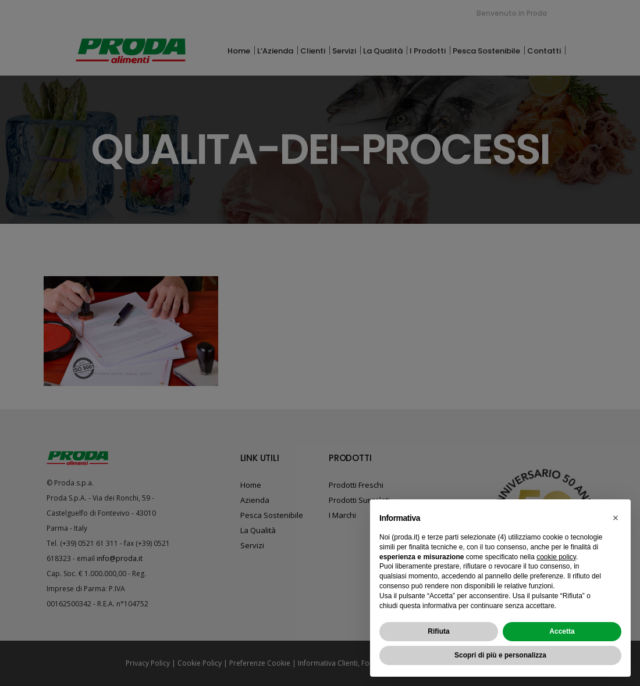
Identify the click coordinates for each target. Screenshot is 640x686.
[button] (615, 518)
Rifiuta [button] (438, 631)
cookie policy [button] (556, 557)
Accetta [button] (561, 631)
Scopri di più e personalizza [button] (500, 655)
